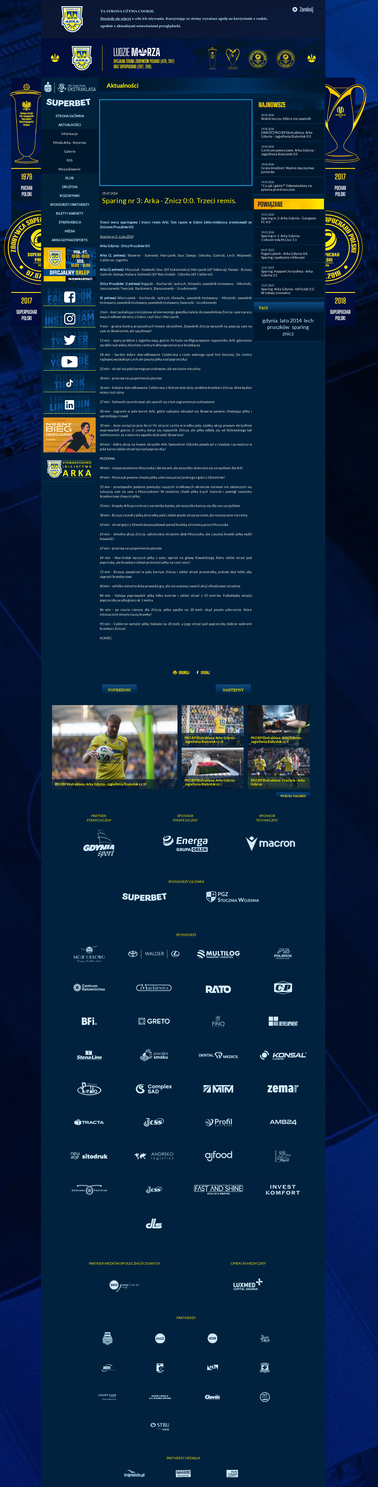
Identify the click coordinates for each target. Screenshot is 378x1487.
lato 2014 (291, 320)
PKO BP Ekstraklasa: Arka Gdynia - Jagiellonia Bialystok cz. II (276, 740)
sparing (300, 327)
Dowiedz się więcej (115, 18)
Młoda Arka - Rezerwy (69, 142)
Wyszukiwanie (69, 169)
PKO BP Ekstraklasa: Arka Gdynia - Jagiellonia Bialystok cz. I (210, 782)
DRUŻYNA (69, 187)
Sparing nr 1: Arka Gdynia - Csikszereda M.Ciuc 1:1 (281, 238)
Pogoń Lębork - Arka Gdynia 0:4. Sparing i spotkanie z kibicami (284, 255)
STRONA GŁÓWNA (70, 116)
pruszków (278, 327)
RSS (69, 160)
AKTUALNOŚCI (69, 125)
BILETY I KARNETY (69, 213)
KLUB (69, 178)
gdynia (270, 320)
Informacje (69, 134)
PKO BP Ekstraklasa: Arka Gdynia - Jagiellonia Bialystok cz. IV (100, 784)
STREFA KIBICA (69, 222)
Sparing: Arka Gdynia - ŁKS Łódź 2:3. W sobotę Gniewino (287, 291)
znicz (288, 333)
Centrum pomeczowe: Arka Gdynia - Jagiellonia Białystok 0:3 (288, 152)
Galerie (70, 151)
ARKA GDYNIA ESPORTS (69, 240)
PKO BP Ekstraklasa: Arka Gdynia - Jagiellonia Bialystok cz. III (210, 740)
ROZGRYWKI (69, 196)
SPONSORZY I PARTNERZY (69, 204)
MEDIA (70, 231)
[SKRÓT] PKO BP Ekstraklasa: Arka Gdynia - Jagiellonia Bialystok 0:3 (286, 134)
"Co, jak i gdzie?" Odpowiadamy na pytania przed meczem (286, 187)
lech (309, 320)
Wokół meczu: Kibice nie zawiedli (286, 118)
